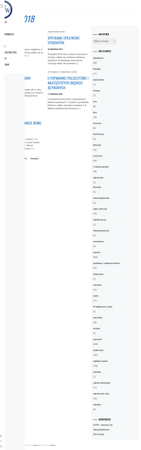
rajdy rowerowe (114, 209)
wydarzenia (113, 350)
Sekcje (13, 70)
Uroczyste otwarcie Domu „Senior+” (54, 159)
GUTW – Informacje (20, 34)
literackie (112, 187)
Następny (76, 201)
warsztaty (112, 317)
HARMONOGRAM (18, 64)
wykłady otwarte (115, 361)
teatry (110, 296)
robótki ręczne (114, 220)
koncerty (111, 123)
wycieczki (48, 149)
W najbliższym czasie (117, 307)
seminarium (113, 241)
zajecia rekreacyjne (116, 383)
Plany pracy (16, 58)
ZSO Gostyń (113, 434)
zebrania (111, 404)
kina (109, 112)
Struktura (16, 46)
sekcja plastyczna (116, 230)
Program (15, 40)
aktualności (113, 58)
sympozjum (113, 274)
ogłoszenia (113, 177)
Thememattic (94, 445)
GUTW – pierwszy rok (117, 425)
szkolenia (112, 285)
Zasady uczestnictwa (21, 52)
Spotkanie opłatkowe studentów (83, 42)
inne (109, 101)
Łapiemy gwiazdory (51, 91)
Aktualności (17, 22)
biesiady (111, 69)
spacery (47, 32)
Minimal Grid (78, 445)
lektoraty (111, 145)
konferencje (113, 134)
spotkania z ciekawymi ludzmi (86, 84)
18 (67, 201)
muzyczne (112, 156)
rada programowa (116, 198)
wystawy (111, 372)
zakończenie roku (84, 32)
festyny (111, 90)
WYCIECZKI (15, 28)
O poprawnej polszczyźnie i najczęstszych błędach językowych (86, 100)
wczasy (111, 328)
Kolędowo (51, 38)
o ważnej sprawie (115, 167)
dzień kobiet (113, 80)
